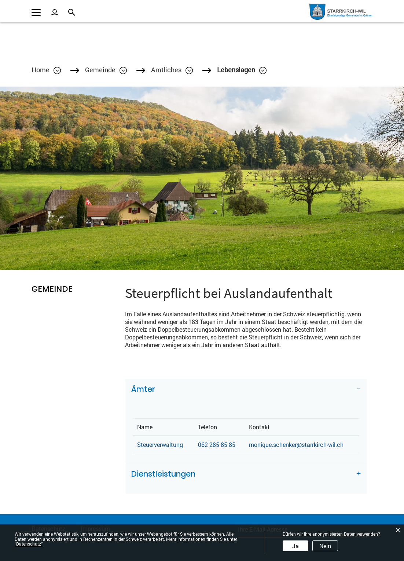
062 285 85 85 (216, 444)
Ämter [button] (143, 389)
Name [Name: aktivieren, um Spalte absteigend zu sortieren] (145, 427)
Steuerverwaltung (160, 444)
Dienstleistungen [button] (163, 474)
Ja (295, 546)
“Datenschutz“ (29, 544)
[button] (106, 69)
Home (40, 69)
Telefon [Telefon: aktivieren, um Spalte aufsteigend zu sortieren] (207, 427)
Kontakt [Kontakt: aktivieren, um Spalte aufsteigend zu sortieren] (259, 427)
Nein (325, 546)
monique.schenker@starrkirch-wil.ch (296, 444)
